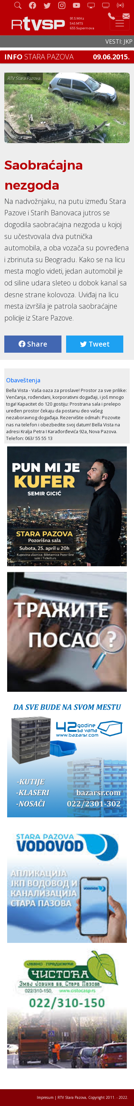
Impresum (45, 1097)
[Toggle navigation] (120, 23)
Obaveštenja (23, 380)
